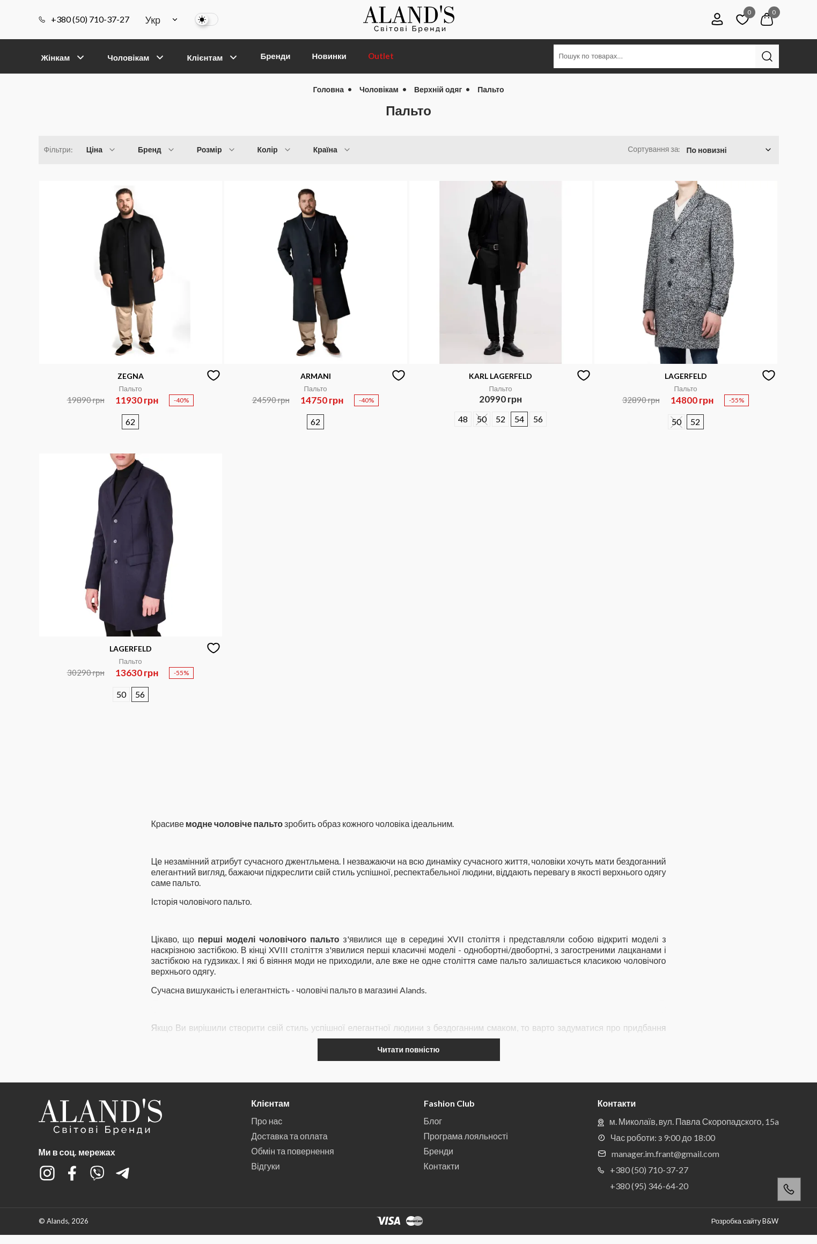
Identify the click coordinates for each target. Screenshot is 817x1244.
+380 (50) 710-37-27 (84, 19)
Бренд (156, 149)
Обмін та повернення (292, 1151)
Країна (332, 149)
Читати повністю (408, 1049)
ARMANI (315, 375)
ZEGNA (130, 375)
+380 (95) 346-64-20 (649, 1186)
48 (463, 419)
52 (500, 419)
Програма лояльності (466, 1136)
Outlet (381, 56)
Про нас (266, 1121)
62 (130, 421)
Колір (274, 149)
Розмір (216, 149)
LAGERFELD (686, 375)
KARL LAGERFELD (500, 375)
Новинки (329, 56)
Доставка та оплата (289, 1136)
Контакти (442, 1166)
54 (519, 419)
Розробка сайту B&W (745, 1221)
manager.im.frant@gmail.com (658, 1153)
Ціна (101, 149)
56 (538, 419)
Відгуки (265, 1166)
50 (482, 419)
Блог (433, 1121)
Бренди (275, 56)
